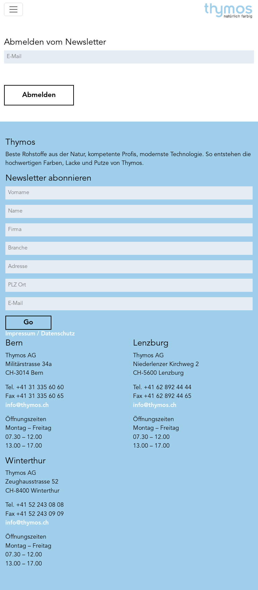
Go (28, 322)
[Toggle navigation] (13, 9)
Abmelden (39, 95)
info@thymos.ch (27, 405)
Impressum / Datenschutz (40, 334)
